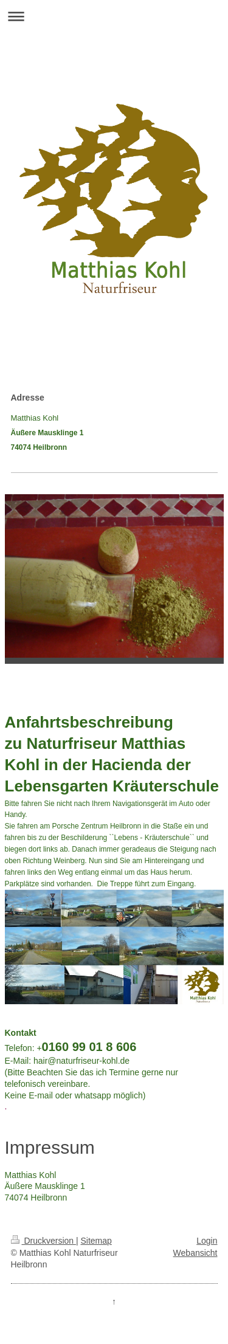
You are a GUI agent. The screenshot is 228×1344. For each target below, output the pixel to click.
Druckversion (43, 1241)
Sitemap (96, 1241)
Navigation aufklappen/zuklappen (114, 16)
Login (206, 1241)
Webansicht (195, 1253)
